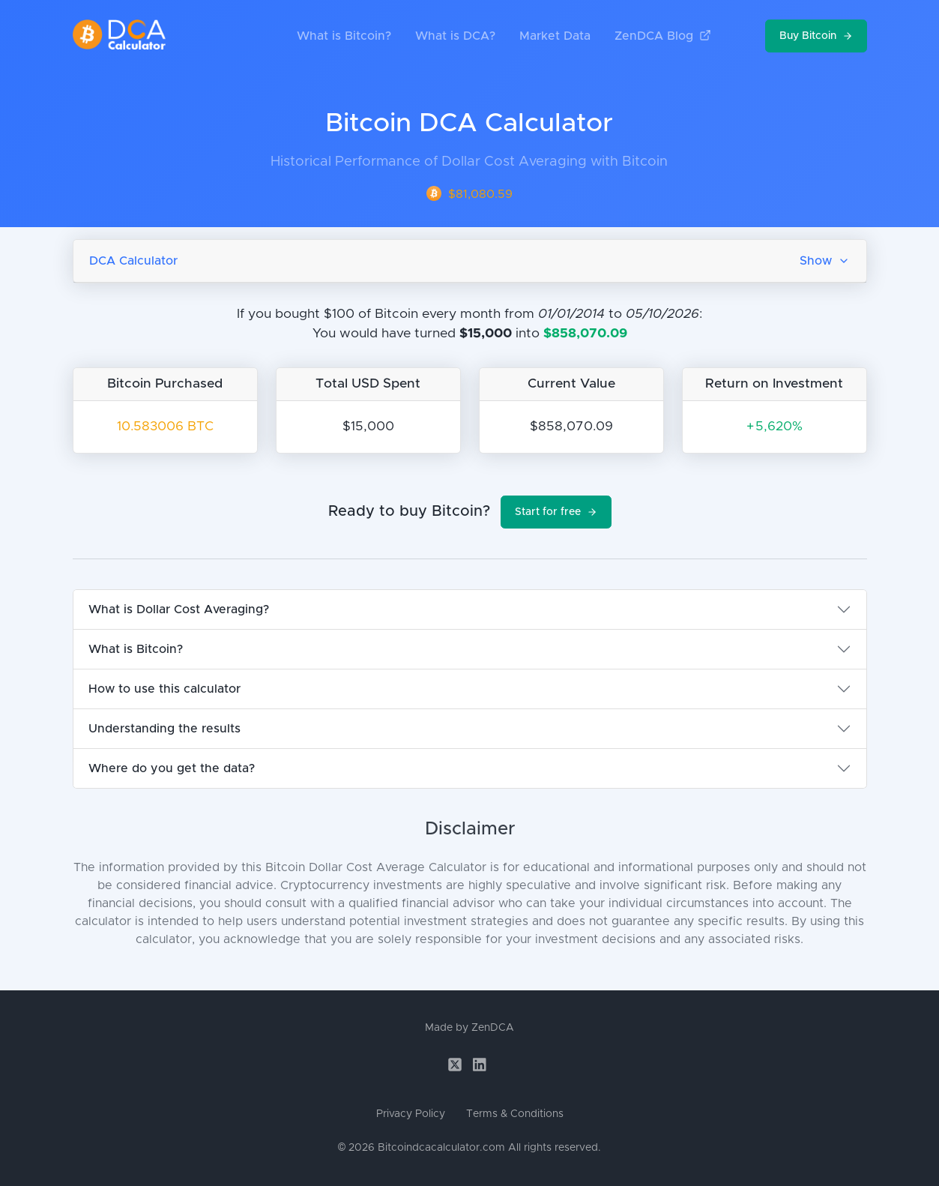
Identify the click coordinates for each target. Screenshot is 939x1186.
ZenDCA (492, 1028)
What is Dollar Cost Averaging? (178, 609)
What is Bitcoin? (344, 36)
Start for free (556, 512)
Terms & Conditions (515, 1114)
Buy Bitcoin (816, 36)
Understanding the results (164, 729)
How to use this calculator (164, 689)
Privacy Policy (410, 1114)
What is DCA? (455, 36)
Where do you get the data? (171, 768)
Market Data (555, 36)
